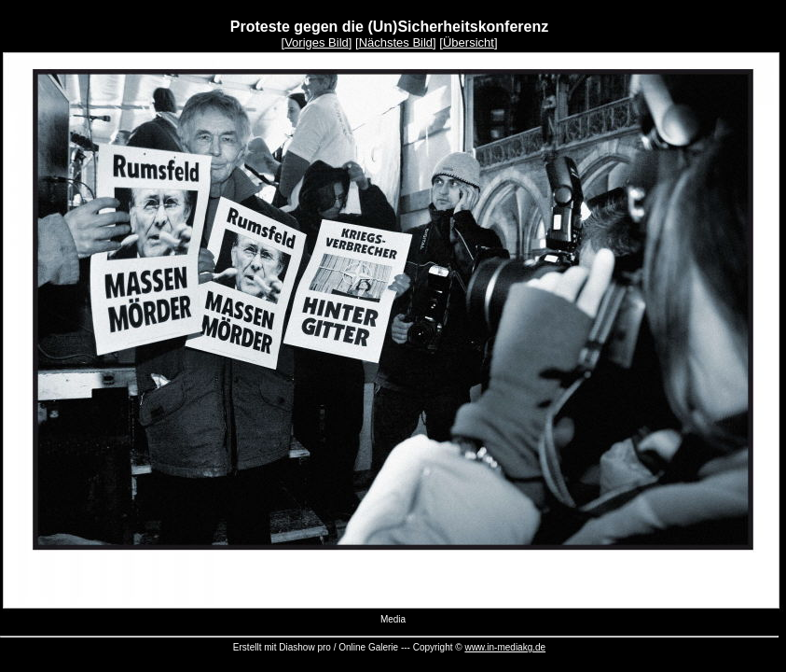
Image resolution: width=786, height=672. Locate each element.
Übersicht (468, 42)
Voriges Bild (316, 42)
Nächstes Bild (396, 42)
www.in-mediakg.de (504, 647)
